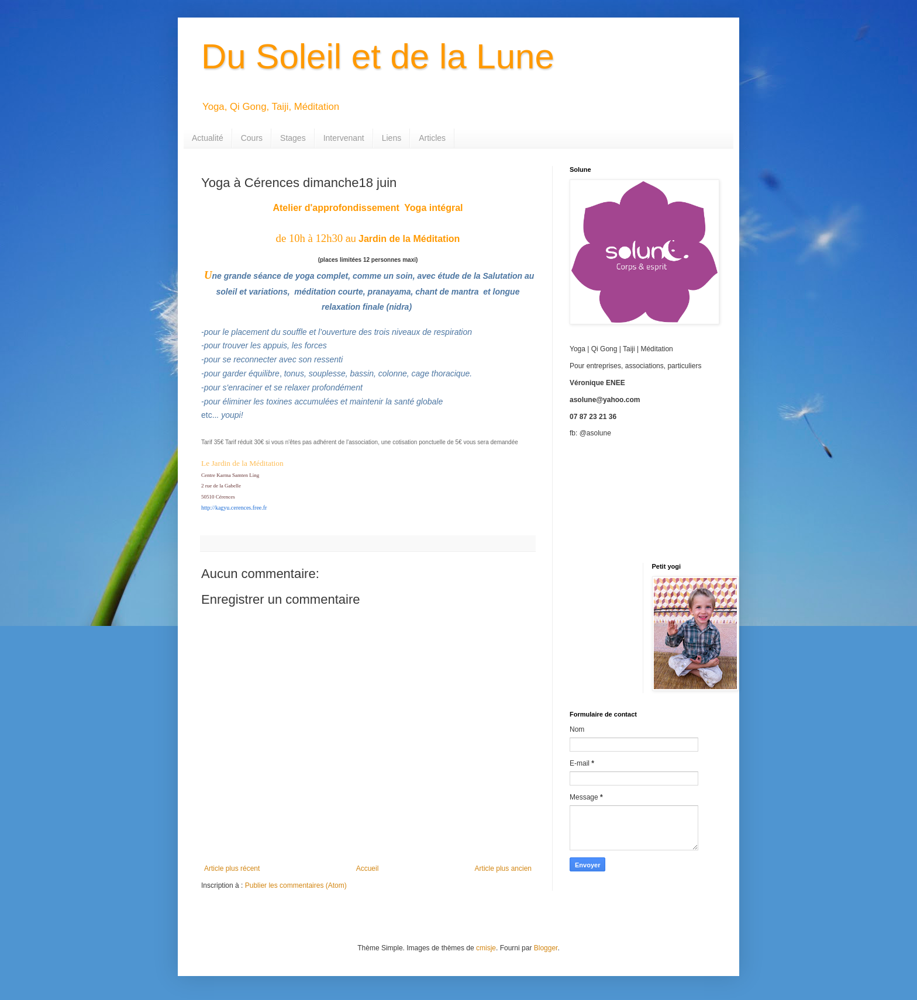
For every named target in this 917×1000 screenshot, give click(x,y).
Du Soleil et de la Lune (377, 56)
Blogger (546, 948)
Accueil (367, 868)
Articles (432, 138)
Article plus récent (232, 868)
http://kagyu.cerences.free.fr (234, 507)
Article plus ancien (503, 868)
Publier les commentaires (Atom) (296, 885)
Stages (293, 138)
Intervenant (343, 138)
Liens (391, 138)
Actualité (207, 138)
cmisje (486, 948)
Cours (252, 138)
